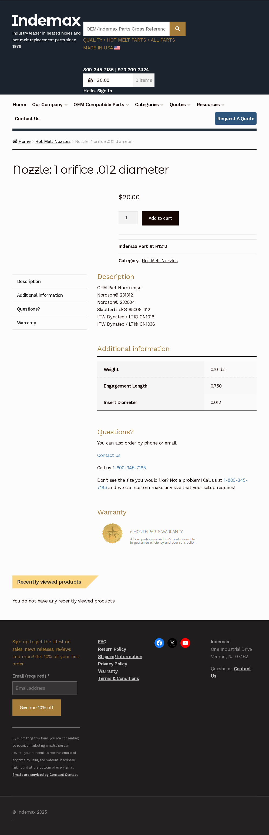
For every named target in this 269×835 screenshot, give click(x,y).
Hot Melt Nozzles (52, 141)
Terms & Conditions (118, 678)
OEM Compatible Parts (98, 104)
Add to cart (160, 218)
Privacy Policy (112, 663)
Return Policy (112, 649)
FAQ (102, 641)
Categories (147, 104)
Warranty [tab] (26, 322)
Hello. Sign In (97, 90)
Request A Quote (235, 118)
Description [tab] (29, 281)
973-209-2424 (133, 69)
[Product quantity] (128, 217)
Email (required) (31, 676)
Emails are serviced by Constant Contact (45, 775)
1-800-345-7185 (129, 467)
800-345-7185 (98, 69)
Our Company (47, 104)
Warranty (107, 671)
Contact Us (27, 118)
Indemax (45, 20)
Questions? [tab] (28, 309)
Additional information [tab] (40, 295)
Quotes (178, 104)
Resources (208, 104)
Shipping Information (120, 656)
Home (19, 104)
